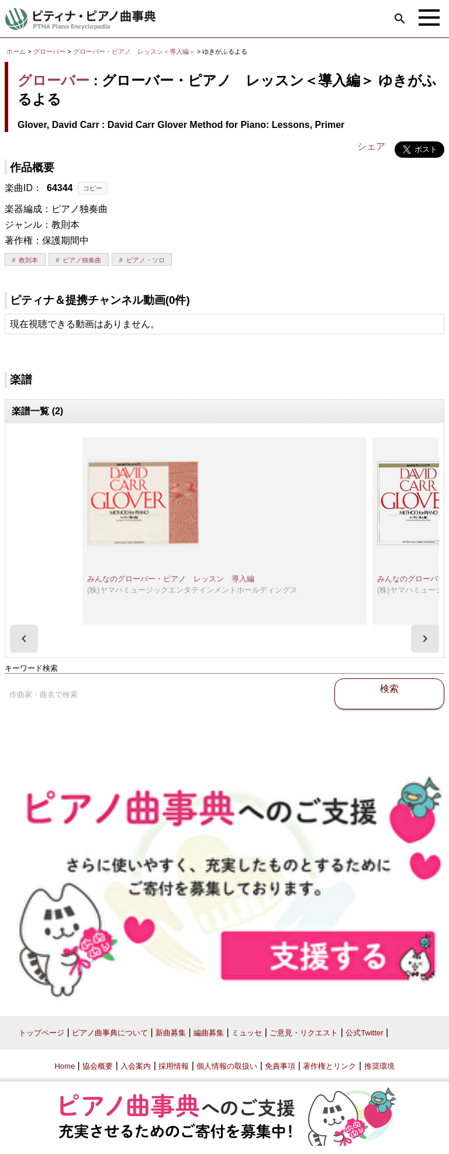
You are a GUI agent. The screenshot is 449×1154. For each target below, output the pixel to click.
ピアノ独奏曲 (82, 260)
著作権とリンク (329, 1066)
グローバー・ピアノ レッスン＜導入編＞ (135, 51)
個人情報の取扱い (226, 1066)
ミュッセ (247, 1032)
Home (64, 1066)
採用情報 (173, 1066)
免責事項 (280, 1066)
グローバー (49, 51)
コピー (92, 188)
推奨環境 (379, 1066)
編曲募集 (209, 1032)
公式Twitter (364, 1032)
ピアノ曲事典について (110, 1032)
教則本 (28, 260)
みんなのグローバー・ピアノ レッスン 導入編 (170, 578)
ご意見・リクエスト (304, 1032)
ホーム (16, 51)
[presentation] (24, 639)
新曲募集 (171, 1032)
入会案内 (135, 1066)
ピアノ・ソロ (145, 260)
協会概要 (97, 1066)
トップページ (41, 1032)
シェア (371, 146)
